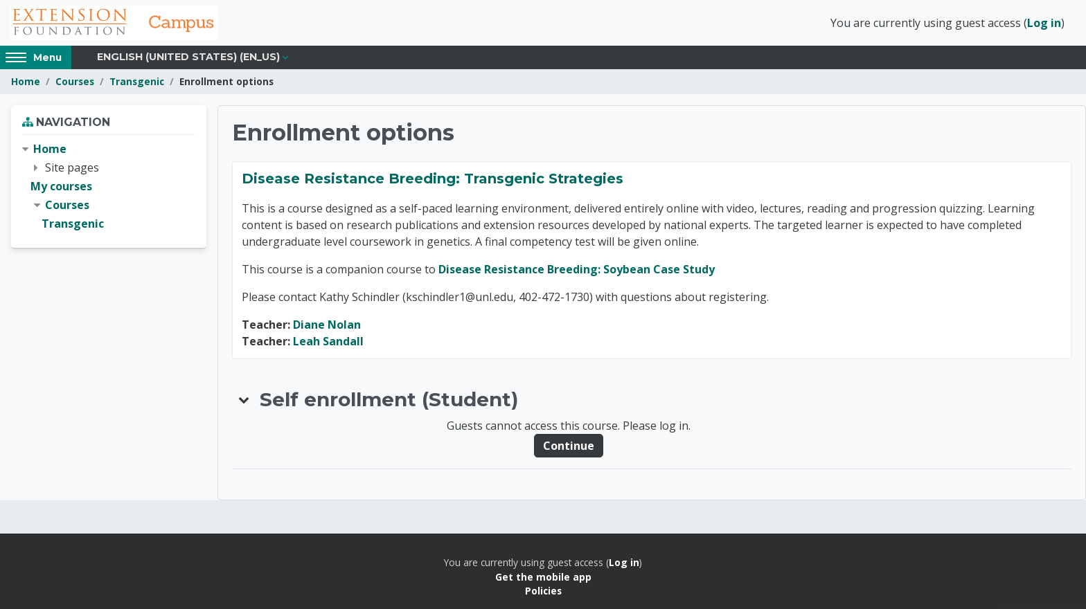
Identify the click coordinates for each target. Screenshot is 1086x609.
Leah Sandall (328, 341)
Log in (1044, 22)
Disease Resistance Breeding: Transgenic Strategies (432, 178)
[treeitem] (108, 187)
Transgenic (136, 81)
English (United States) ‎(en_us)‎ (188, 57)
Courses (74, 81)
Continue (568, 445)
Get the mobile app (543, 576)
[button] (244, 399)
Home (25, 81)
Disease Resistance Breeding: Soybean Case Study (576, 269)
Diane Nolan (327, 324)
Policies (543, 590)
